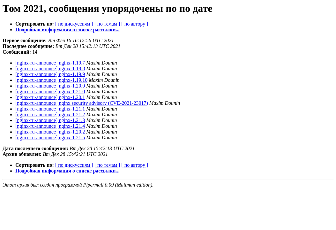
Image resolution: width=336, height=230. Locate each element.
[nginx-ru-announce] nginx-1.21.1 (50, 108)
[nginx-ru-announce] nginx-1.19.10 (51, 80)
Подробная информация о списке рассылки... (67, 29)
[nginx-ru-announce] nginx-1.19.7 (50, 62)
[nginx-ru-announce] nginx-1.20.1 (50, 97)
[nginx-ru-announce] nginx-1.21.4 (50, 126)
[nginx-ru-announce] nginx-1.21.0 (50, 91)
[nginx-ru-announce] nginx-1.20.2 (50, 131)
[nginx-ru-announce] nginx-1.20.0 (50, 85)
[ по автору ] (134, 24)
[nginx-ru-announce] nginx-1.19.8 (50, 68)
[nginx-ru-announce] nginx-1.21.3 (50, 120)
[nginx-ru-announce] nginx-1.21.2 (50, 114)
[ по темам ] (107, 24)
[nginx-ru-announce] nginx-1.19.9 (50, 74)
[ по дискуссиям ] (74, 24)
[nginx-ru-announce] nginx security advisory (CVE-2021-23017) (81, 103)
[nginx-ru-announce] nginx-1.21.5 (50, 137)
